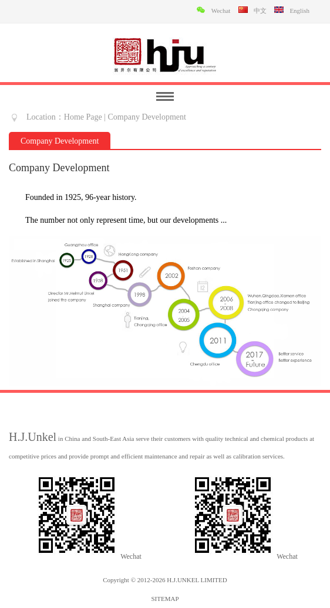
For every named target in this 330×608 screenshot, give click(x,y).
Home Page (83, 117)
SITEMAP (165, 598)
